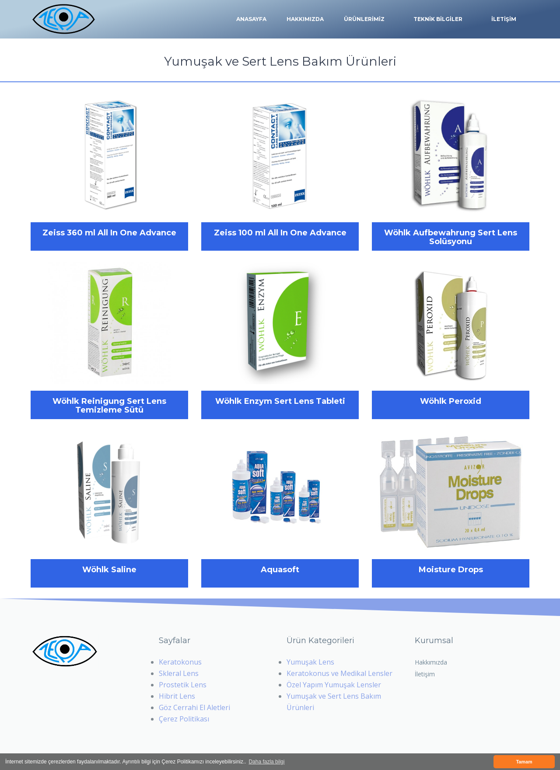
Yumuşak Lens (310, 662)
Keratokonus (180, 662)
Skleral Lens (179, 673)
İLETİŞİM (503, 19)
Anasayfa (251, 19)
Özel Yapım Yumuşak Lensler (334, 685)
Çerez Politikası (184, 719)
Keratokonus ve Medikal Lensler (339, 673)
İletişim (425, 674)
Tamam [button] (524, 761)
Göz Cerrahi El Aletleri (194, 707)
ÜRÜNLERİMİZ (364, 19)
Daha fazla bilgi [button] (266, 762)
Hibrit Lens (177, 696)
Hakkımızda (305, 19)
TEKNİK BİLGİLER (437, 19)
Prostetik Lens (182, 685)
